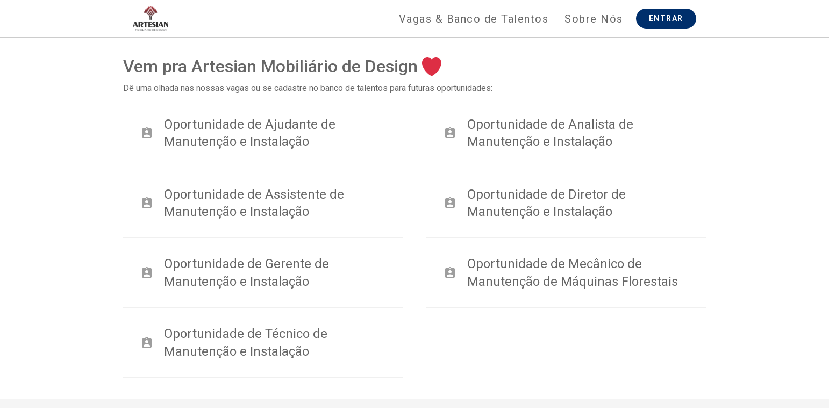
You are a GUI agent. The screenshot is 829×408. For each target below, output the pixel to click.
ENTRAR (666, 18)
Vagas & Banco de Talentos (474, 18)
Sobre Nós (593, 18)
